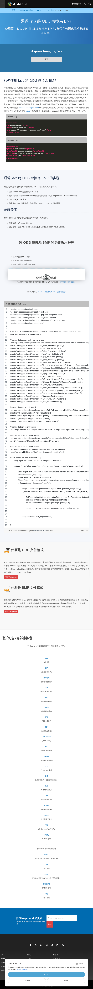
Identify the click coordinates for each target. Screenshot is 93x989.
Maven (28, 111)
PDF (46, 825)
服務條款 (63, 282)
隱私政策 (72, 282)
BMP (46, 658)
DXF (46, 776)
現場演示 (56, 958)
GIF (46, 668)
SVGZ (46, 874)
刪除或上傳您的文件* (46, 277)
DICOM (47, 677)
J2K (46, 726)
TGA (46, 864)
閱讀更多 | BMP (11, 611)
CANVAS (46, 884)
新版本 (55, 954)
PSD (46, 766)
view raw (84, 530)
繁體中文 (76, 4)
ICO (46, 893)
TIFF (46, 795)
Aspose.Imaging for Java (29, 108)
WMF (46, 815)
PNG (46, 746)
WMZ (46, 854)
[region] (46, 417)
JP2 (46, 717)
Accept (46, 974)
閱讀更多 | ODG (11, 577)
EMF (46, 687)
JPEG (46, 707)
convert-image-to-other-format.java (19, 530)
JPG (46, 697)
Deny (66, 980)
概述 (46, 59)
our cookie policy (22, 969)
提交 (50, 924)
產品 (29, 954)
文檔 (29, 958)
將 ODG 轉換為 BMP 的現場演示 (52, 291)
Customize (27, 980)
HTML (46, 834)
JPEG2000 (46, 736)
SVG (46, 785)
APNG (46, 756)
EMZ (46, 844)
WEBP (46, 805)
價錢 (3, 958)
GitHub (50, 530)
